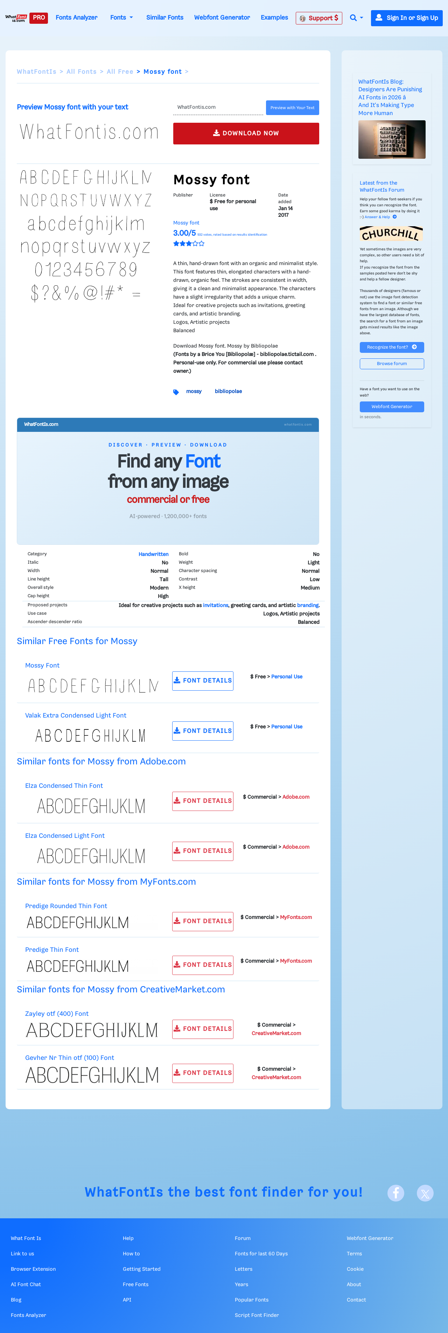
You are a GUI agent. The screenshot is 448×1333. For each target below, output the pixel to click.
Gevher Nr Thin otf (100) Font (69, 1058)
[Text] (218, 107)
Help (128, 1238)
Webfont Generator (222, 18)
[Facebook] (395, 1193)
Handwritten (153, 554)
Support (318, 18)
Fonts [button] (119, 18)
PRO (39, 18)
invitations (215, 605)
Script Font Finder (257, 1315)
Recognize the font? (392, 347)
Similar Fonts (164, 18)
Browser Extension (33, 1269)
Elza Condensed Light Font (65, 836)
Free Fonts (135, 1285)
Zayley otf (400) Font (57, 1014)
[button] (356, 18)
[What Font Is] (16, 18)
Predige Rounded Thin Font (66, 906)
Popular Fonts (251, 1300)
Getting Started (142, 1269)
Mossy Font (42, 665)
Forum (243, 1238)
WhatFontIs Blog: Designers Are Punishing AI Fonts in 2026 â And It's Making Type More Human (390, 97)
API (127, 1300)
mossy (194, 391)
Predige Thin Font (52, 950)
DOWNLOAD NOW (246, 133)
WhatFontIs (37, 72)
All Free (120, 72)
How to (131, 1254)
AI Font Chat (26, 1285)
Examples (274, 18)
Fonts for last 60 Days (261, 1254)
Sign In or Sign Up (407, 18)
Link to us (22, 1254)
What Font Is (26, 1238)
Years (241, 1285)
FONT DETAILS (203, 680)
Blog (16, 1300)
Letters (243, 1269)
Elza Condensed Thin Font (64, 786)
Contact (356, 1300)
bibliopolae (228, 391)
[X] (425, 1193)
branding (307, 605)
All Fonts (81, 72)
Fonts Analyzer (76, 18)
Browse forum (392, 364)
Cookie (355, 1269)
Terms (354, 1254)
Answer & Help (381, 217)
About (354, 1285)
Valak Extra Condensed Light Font (75, 715)
